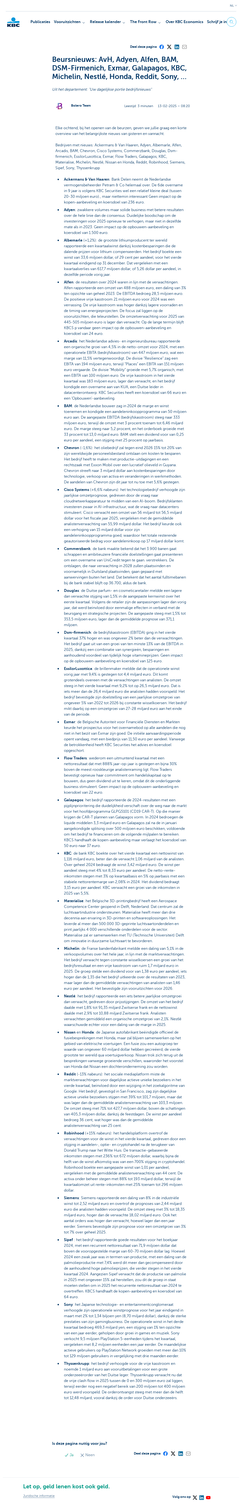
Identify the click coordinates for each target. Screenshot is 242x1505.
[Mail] (184, 47)
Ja (69, 1455)
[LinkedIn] (176, 47)
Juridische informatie (39, 1496)
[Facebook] (161, 47)
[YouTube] (208, 1496)
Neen (87, 1455)
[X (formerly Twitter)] (169, 47)
